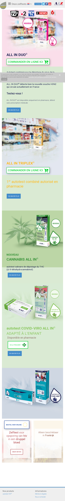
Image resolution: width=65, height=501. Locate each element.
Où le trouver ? (15, 345)
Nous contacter (40, 497)
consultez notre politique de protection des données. (43, 77)
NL (29, 4)
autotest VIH (7, 494)
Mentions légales (41, 494)
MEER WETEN (16, 472)
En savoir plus (13, 110)
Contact (38, 4)
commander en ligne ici (26, 62)
